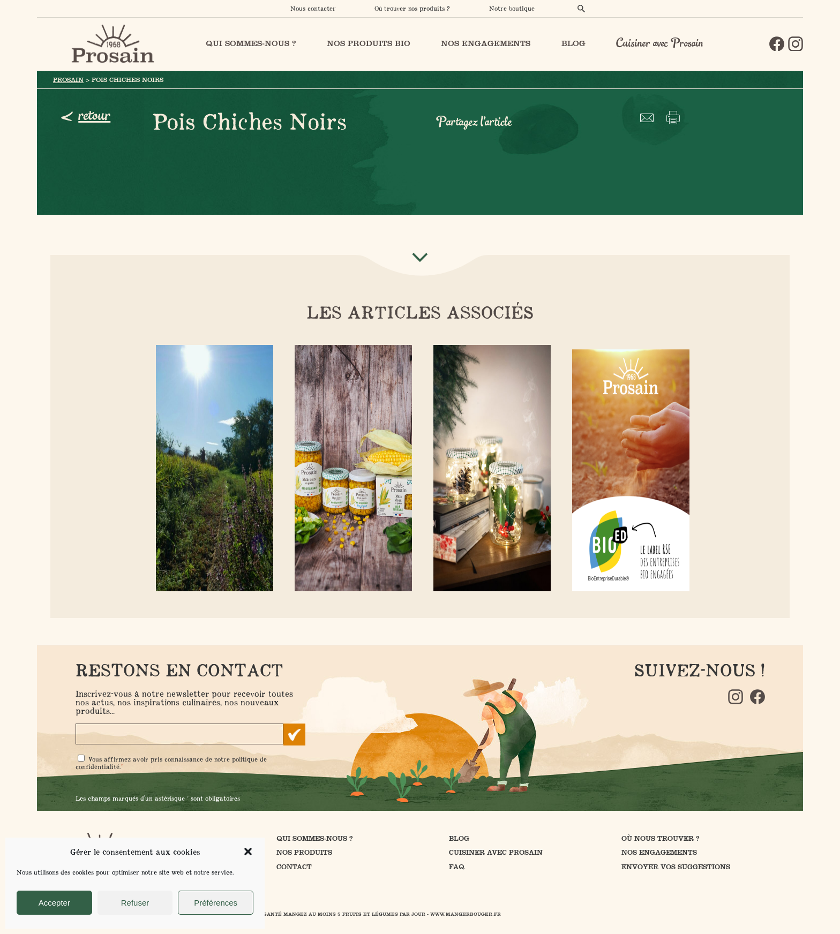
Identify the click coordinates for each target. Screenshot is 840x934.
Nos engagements (659, 852)
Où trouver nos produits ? (412, 8)
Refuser (135, 902)
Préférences (215, 902)
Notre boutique (512, 8)
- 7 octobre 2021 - (351, 467)
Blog (459, 838)
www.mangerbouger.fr (465, 914)
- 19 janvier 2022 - (628, 467)
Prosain (68, 80)
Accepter (54, 902)
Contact (294, 867)
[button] (248, 851)
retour (94, 116)
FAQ (456, 867)
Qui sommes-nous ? (314, 838)
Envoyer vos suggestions (675, 867)
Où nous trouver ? (660, 838)
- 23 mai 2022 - (212, 467)
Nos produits (304, 852)
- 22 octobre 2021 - (490, 467)
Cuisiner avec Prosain (659, 43)
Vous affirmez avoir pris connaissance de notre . (171, 763)
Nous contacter (313, 8)
